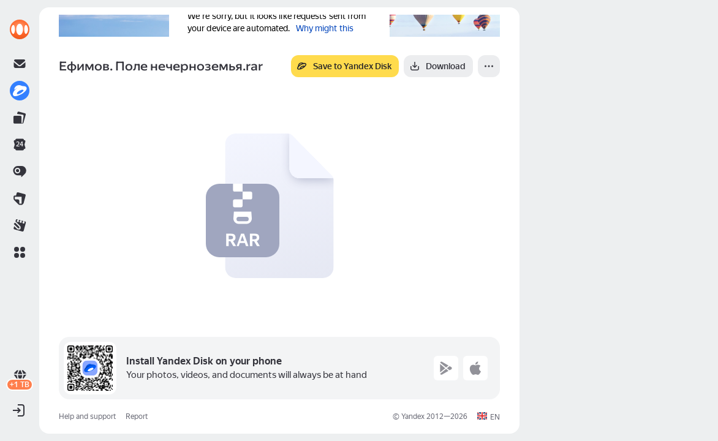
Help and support (87, 416)
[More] (489, 66)
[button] (19, 252)
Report (137, 416)
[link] (19, 29)
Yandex (413, 416)
